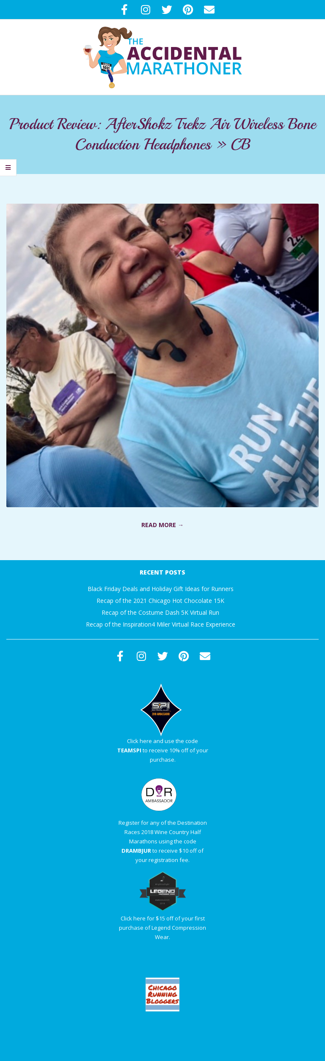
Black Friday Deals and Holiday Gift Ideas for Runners (161, 589)
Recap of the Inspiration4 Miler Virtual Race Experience (160, 624)
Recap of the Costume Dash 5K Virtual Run (160, 612)
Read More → (162, 525)
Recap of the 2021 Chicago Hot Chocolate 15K (160, 601)
